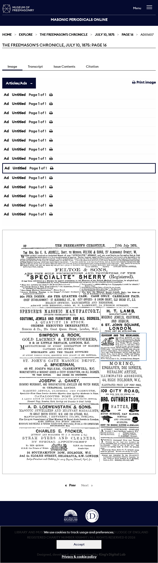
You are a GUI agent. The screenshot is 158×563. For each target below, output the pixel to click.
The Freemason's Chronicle (64, 35)
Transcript (35, 66)
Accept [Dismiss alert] (79, 544)
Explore (26, 35)
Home (7, 35)
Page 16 (127, 35)
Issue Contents (64, 66)
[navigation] (150, 9)
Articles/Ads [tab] (16, 83)
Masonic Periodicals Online (79, 19)
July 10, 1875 (104, 35)
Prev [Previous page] (73, 485)
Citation (92, 66)
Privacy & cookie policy (79, 557)
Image (12, 66)
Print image (144, 82)
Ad (6, 94)
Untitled (19, 94)
